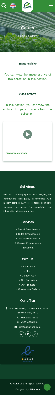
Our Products (28, 285)
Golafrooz (18, 384)
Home (21, 36)
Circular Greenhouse (28, 243)
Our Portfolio (28, 280)
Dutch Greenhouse (28, 234)
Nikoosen (35, 390)
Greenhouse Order (28, 289)
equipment (28, 248)
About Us (28, 267)
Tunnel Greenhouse (28, 230)
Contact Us (28, 276)
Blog (28, 271)
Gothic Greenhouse (28, 239)
